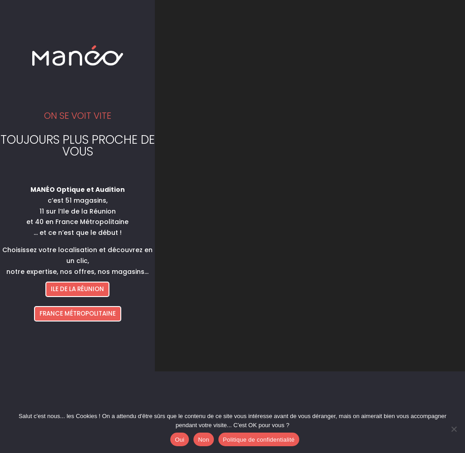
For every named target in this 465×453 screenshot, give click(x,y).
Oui (179, 439)
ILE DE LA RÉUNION (77, 289)
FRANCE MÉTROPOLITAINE (78, 313)
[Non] (453, 429)
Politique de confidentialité (259, 439)
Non (203, 439)
